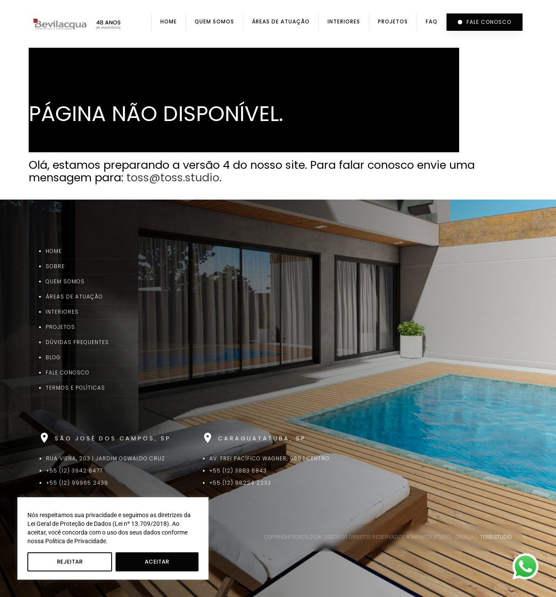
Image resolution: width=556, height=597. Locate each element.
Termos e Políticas (75, 387)
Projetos (393, 21)
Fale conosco (484, 22)
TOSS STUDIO (496, 537)
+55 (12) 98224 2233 (240, 482)
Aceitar (157, 562)
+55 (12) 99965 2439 (77, 482)
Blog (53, 357)
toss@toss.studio (172, 177)
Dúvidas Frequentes (77, 342)
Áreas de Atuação (281, 21)
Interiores (344, 21)
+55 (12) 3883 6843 (238, 470)
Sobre (55, 266)
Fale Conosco (67, 372)
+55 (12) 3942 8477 (74, 470)
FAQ (431, 21)
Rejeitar (70, 562)
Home (168, 21)
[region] (112, 538)
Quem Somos (214, 21)
